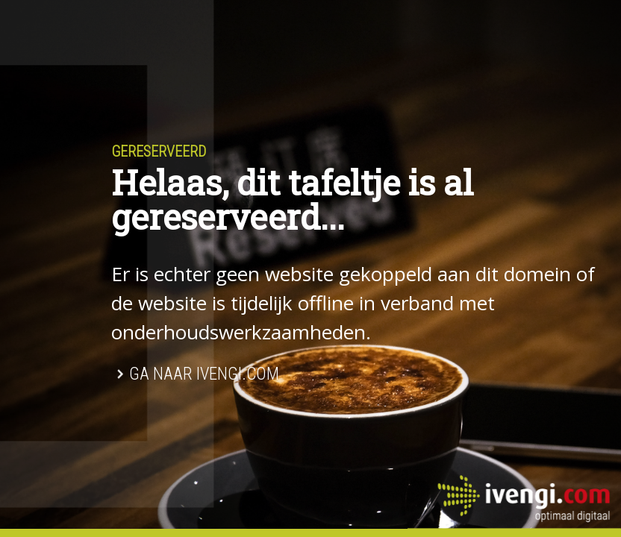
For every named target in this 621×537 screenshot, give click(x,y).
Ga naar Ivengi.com (204, 374)
